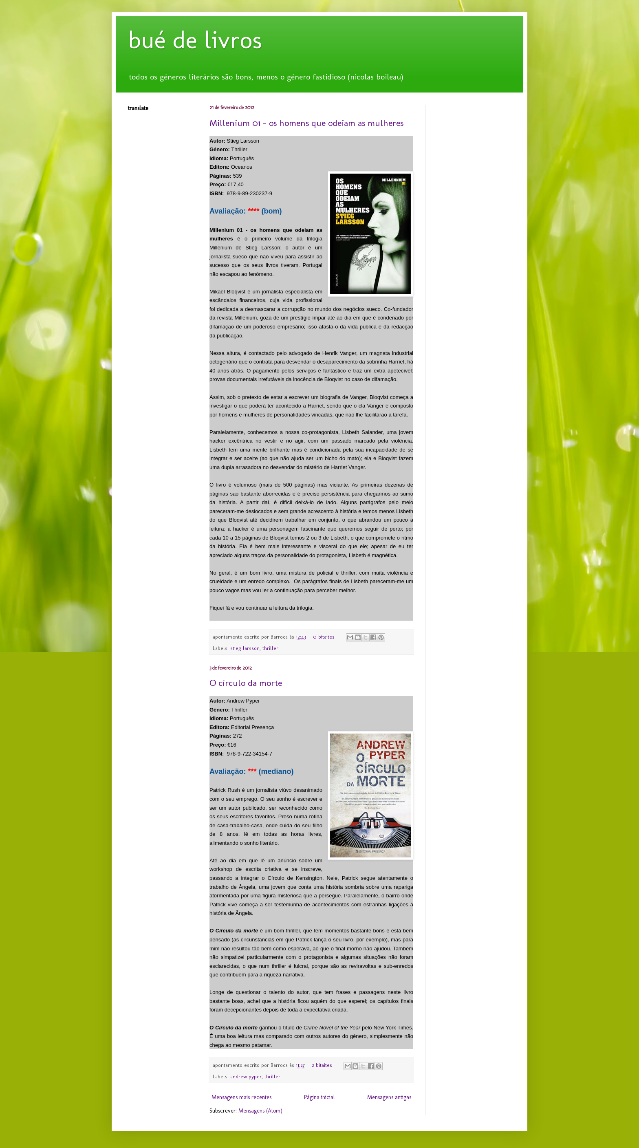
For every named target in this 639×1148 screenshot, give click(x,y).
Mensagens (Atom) (260, 1110)
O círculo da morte (245, 682)
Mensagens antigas (389, 1097)
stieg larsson (245, 648)
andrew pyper (246, 1076)
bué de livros (195, 39)
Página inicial (319, 1097)
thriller (270, 648)
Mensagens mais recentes (241, 1097)
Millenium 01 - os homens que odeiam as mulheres (306, 122)
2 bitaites (322, 1065)
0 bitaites (324, 637)
